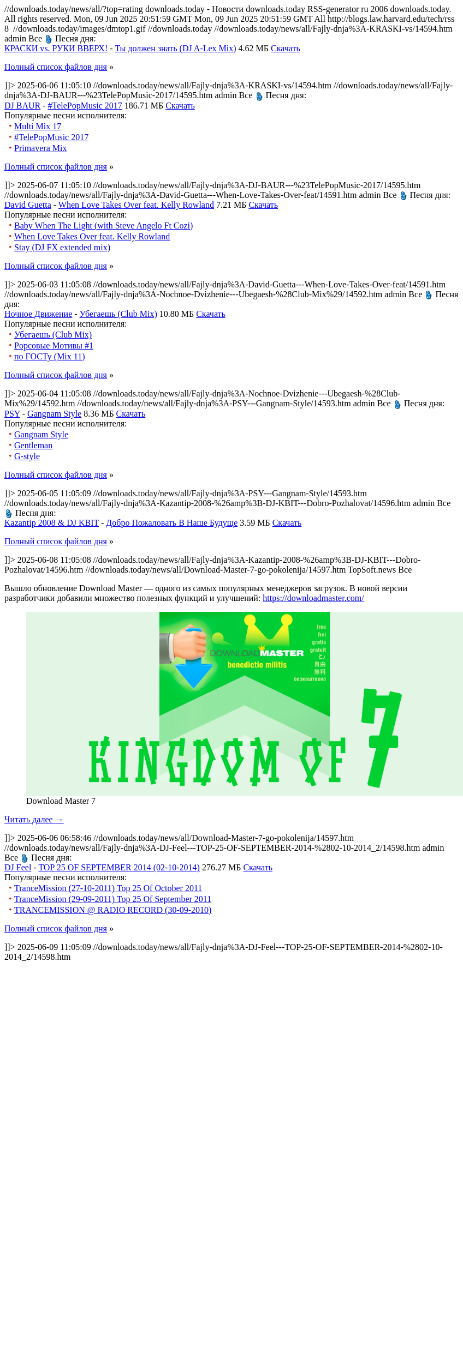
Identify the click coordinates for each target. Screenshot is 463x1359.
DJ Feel (17, 867)
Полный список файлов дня (55, 66)
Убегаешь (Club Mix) (118, 313)
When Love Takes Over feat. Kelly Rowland (136, 204)
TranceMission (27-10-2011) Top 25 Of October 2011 (108, 888)
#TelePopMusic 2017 (85, 105)
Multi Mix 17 (37, 126)
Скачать (285, 48)
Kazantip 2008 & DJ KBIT (51, 522)
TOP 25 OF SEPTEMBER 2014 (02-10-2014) (119, 867)
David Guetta (27, 204)
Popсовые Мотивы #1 (53, 345)
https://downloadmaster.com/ (313, 598)
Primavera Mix (40, 148)
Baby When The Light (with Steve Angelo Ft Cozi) (103, 225)
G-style (27, 456)
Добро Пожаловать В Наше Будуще (172, 522)
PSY (12, 413)
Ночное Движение (38, 313)
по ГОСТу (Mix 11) (49, 356)
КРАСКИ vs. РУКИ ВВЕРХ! (56, 48)
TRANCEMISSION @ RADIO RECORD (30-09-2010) (112, 910)
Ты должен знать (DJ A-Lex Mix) (175, 48)
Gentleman (33, 445)
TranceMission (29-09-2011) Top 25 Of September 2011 (112, 899)
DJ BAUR (22, 105)
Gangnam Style (54, 413)
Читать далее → (34, 819)
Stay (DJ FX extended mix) (62, 247)
